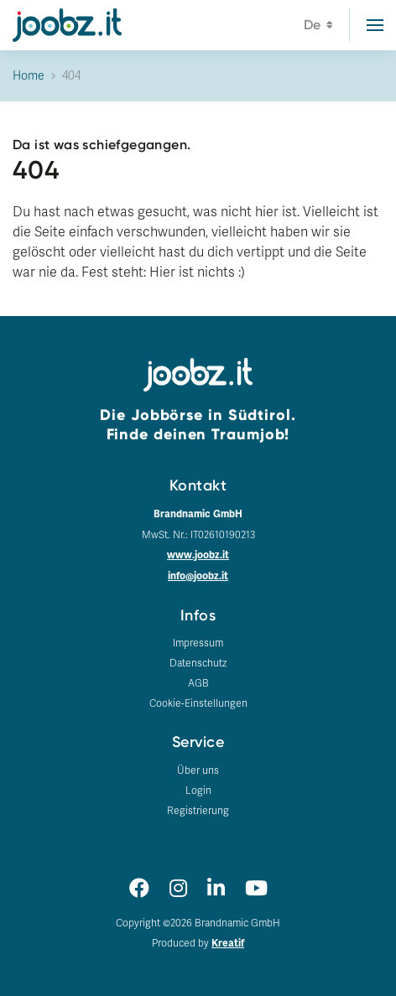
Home (28, 76)
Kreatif (227, 943)
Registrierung (198, 811)
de (318, 27)
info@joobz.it (198, 576)
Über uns (198, 770)
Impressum (198, 643)
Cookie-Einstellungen (198, 703)
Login (198, 790)
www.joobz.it (198, 555)
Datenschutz (198, 663)
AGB (198, 683)
